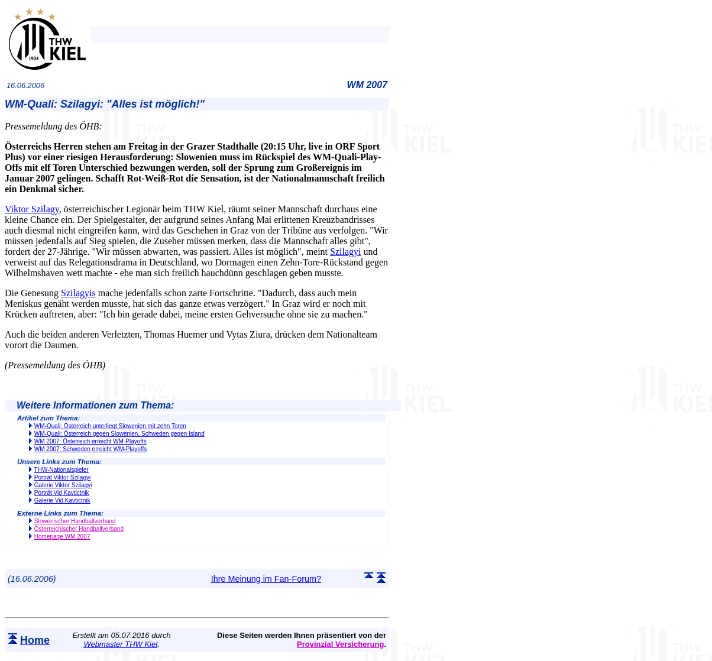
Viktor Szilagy (32, 209)
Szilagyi (345, 252)
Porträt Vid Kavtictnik (61, 493)
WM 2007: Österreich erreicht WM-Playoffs (90, 441)
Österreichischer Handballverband (79, 529)
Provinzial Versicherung (340, 644)
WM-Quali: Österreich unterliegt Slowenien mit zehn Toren (110, 426)
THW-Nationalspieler (61, 469)
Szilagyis (78, 293)
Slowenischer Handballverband (75, 521)
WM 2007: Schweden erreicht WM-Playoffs (90, 449)
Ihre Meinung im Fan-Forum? (266, 579)
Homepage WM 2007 (62, 536)
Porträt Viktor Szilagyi (62, 477)
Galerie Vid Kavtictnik (62, 500)
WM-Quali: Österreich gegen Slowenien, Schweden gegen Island (119, 433)
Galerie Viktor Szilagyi (63, 485)
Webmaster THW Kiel (120, 644)
